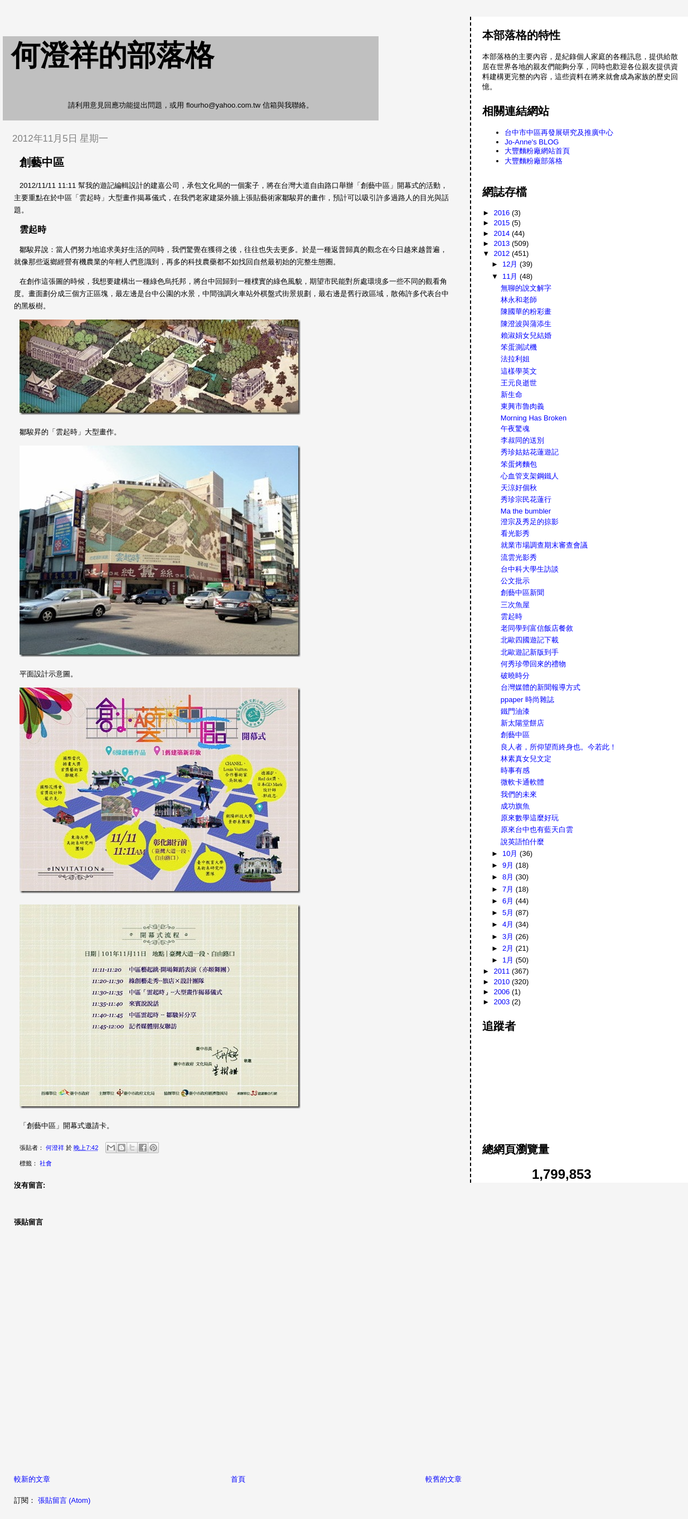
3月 (509, 936)
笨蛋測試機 (519, 347)
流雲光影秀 (519, 557)
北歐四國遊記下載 (530, 640)
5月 (509, 912)
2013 (502, 243)
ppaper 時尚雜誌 (527, 699)
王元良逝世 (519, 383)
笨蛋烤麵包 (519, 464)
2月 (509, 948)
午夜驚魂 (515, 428)
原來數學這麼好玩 (530, 818)
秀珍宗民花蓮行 (526, 499)
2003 (502, 1002)
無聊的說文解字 (526, 288)
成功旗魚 (515, 806)
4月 (509, 924)
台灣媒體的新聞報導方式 (540, 687)
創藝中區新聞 (522, 592)
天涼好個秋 (519, 487)
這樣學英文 (519, 371)
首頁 (238, 1479)
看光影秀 (515, 533)
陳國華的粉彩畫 (526, 311)
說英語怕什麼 (522, 842)
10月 (511, 853)
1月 (509, 960)
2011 (502, 971)
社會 (46, 1163)
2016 (502, 213)
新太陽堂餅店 (522, 723)
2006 (502, 992)
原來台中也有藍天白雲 (537, 829)
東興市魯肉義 (522, 406)
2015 (502, 223)
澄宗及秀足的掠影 (530, 521)
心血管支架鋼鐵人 (530, 476)
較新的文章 (32, 1479)
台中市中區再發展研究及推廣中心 (559, 132)
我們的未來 (519, 794)
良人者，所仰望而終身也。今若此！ (559, 747)
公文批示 (515, 581)
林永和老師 (519, 300)
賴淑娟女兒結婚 (526, 335)
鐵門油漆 (515, 711)
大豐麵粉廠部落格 (534, 161)
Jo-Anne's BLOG (532, 142)
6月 (509, 901)
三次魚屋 (515, 605)
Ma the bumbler (526, 511)
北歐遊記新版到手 (530, 652)
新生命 (511, 394)
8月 (509, 877)
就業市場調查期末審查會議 (544, 545)
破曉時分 (515, 675)
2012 (502, 253)
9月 (509, 865)
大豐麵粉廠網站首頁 (537, 151)
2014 (502, 233)
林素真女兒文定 (526, 758)
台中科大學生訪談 (530, 569)
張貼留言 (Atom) (64, 1500)
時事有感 (515, 770)
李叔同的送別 (522, 440)
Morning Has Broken (534, 418)
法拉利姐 (515, 359)
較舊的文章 (443, 1479)
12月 (511, 264)
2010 (502, 982)
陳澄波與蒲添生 (526, 324)
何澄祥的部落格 (112, 55)
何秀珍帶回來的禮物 (533, 664)
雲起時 (511, 616)
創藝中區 (515, 735)
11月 (511, 276)
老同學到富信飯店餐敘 (537, 628)
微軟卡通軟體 (522, 782)
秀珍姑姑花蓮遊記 (530, 452)
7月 (509, 889)
